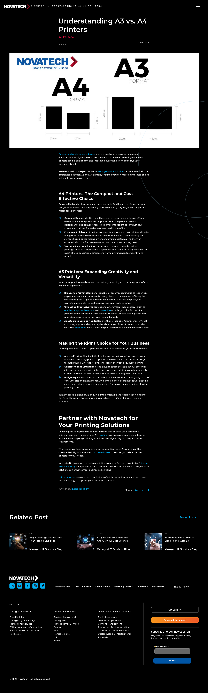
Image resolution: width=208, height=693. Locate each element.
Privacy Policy (180, 586)
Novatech (103, 435)
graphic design (72, 310)
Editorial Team (80, 488)
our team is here (101, 452)
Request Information (175, 620)
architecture (87, 310)
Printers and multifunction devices (77, 154)
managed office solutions (111, 171)
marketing (105, 310)
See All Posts (189, 517)
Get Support (175, 610)
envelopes (80, 327)
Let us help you (67, 477)
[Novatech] (23, 578)
